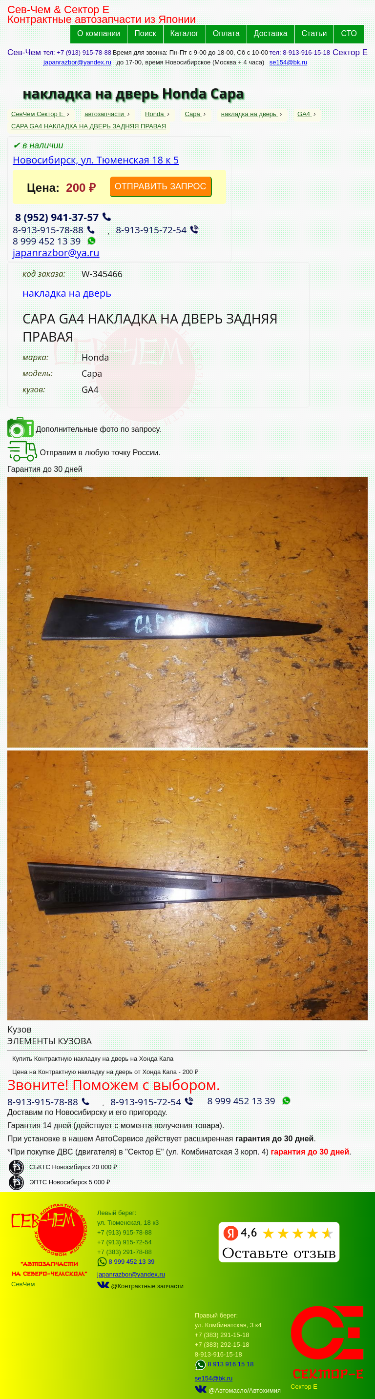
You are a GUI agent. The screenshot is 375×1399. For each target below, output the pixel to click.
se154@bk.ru (289, 62)
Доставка (271, 33)
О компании (98, 33)
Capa (193, 114)
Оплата (226, 33)
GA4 (304, 114)
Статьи (314, 33)
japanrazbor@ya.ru (56, 252)
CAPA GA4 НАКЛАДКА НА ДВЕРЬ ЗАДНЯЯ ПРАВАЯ (88, 126)
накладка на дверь (249, 114)
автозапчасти (104, 114)
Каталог (184, 33)
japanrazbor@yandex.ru (77, 62)
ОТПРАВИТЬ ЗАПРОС (161, 186)
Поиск (145, 33)
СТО (349, 33)
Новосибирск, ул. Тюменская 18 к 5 (96, 159)
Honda (155, 114)
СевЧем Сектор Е (38, 114)
